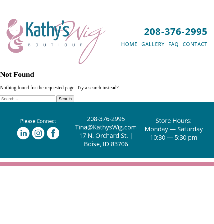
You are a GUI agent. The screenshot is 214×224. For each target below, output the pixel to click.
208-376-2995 (175, 31)
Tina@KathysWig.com (106, 127)
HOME (129, 44)
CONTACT (195, 44)
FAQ (173, 44)
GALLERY (153, 44)
